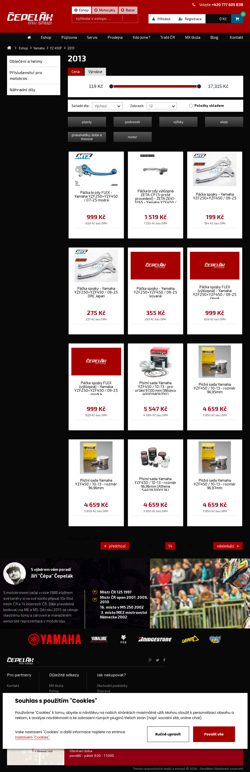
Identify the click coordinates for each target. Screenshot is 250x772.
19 (208, 546)
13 (160, 546)
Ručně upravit (168, 734)
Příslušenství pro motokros (26, 75)
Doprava (103, 691)
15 (180, 546)
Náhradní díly (22, 89)
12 (150, 546)
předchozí (114, 546)
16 (190, 546)
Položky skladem (209, 105)
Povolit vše (214, 734)
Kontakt (13, 686)
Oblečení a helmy (26, 61)
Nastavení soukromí (229, 768)
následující (228, 546)
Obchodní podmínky (112, 686)
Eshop (54, 691)
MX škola (56, 686)
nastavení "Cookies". (32, 737)
